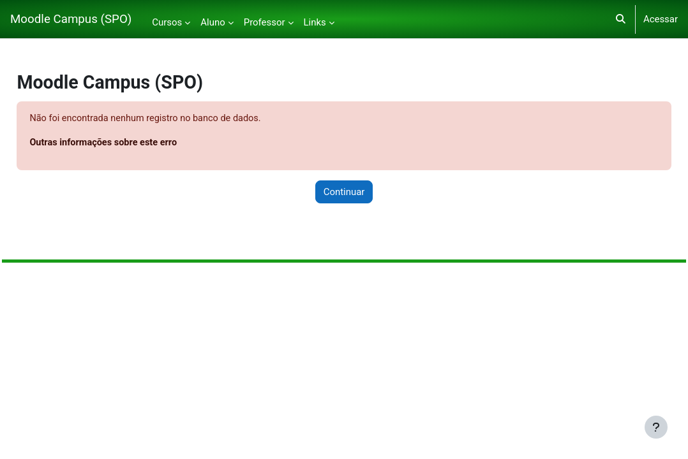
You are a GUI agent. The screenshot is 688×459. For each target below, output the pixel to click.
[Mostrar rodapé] (656, 427)
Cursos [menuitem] (167, 22)
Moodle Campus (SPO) (70, 19)
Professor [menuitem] (264, 22)
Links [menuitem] (315, 22)
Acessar (660, 19)
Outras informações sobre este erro (134, 143)
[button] (620, 19)
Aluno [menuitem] (212, 22)
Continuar (344, 192)
